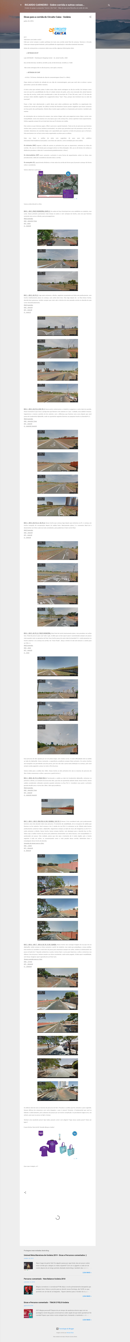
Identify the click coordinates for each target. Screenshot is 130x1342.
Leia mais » (87, 1272)
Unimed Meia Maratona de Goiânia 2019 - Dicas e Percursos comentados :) (55, 1255)
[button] (90, 17)
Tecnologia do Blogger (65, 1329)
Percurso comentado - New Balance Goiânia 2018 (44, 1279)
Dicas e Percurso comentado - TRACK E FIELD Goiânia (46, 1302)
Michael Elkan (70, 1332)
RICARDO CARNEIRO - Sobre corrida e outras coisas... (54, 4)
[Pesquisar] (109, 5)
